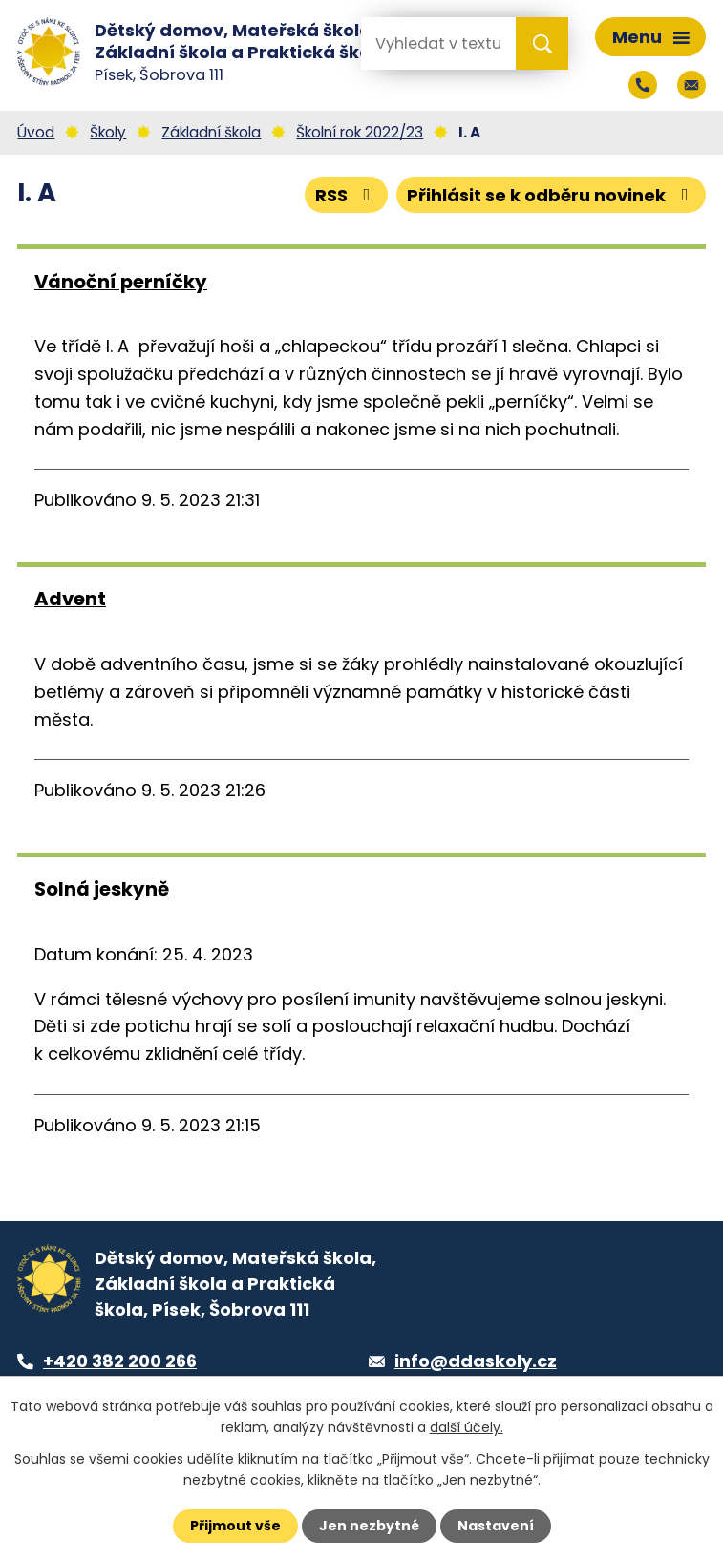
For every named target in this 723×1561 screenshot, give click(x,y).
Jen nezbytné (369, 1525)
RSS (346, 195)
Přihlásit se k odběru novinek (551, 195)
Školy (108, 132)
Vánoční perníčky (120, 281)
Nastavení (495, 1525)
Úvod (35, 132)
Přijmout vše (235, 1525)
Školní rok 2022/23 (359, 132)
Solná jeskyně (101, 888)
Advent (70, 598)
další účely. (466, 1427)
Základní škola (211, 132)
